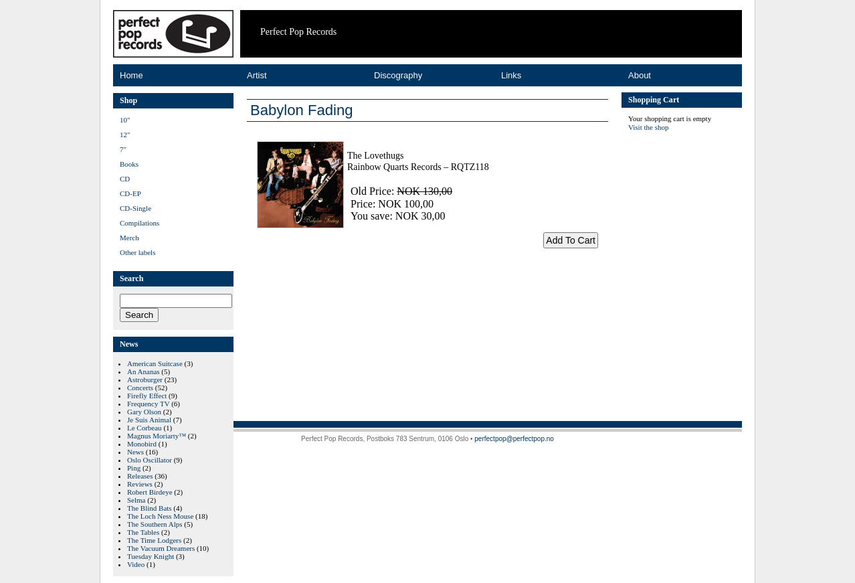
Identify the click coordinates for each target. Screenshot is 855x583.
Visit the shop (648, 127)
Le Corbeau (144, 428)
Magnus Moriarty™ (156, 436)
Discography (398, 75)
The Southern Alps (155, 524)
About (639, 75)
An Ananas (143, 371)
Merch (129, 238)
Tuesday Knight (150, 556)
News (135, 452)
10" (125, 120)
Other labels (137, 252)
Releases (140, 476)
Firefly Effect (147, 396)
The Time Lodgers (154, 540)
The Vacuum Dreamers (161, 548)
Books (129, 164)
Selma (136, 500)
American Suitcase (155, 363)
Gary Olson (144, 412)
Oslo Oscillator (149, 460)
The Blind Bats (149, 508)
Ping (133, 468)
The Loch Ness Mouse (160, 516)
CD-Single (135, 208)
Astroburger (145, 380)
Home (131, 75)
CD (125, 179)
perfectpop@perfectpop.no (514, 438)
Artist (257, 75)
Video (136, 564)
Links (511, 75)
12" (125, 135)
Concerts (140, 388)
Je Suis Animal (149, 420)
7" (123, 149)
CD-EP (130, 193)
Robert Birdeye (150, 492)
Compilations (139, 223)
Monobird (142, 444)
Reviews (140, 484)
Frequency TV (148, 404)
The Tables (143, 532)
